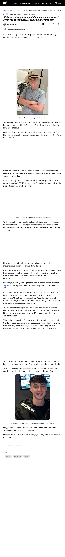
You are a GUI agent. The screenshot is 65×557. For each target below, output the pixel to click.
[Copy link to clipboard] (38, 24)
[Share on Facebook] (53, 24)
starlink (27, 456)
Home (5, 10)
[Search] (58, 3)
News (15, 3)
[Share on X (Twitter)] (48, 24)
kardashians (17, 456)
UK (18, 10)
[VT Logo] (5, 3)
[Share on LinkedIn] (43, 24)
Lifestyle (36, 3)
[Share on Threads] (58, 24)
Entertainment (25, 3)
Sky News (7, 285)
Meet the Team (47, 3)
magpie (8, 456)
